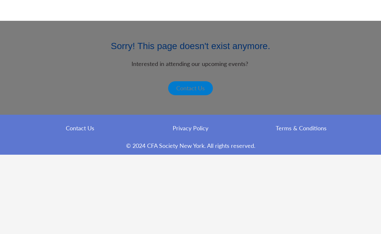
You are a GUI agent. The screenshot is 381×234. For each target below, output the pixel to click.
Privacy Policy (190, 128)
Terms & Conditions (301, 128)
